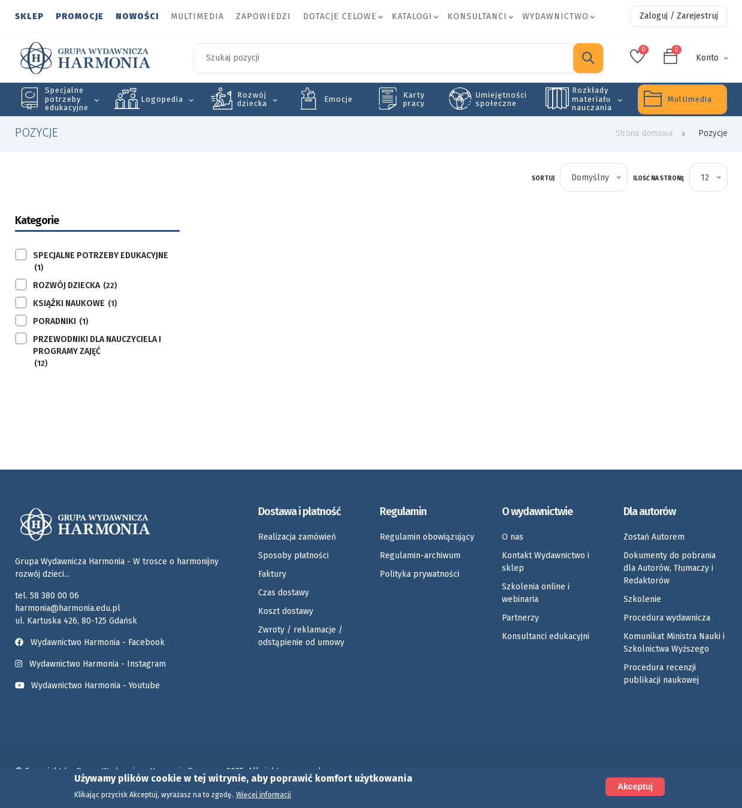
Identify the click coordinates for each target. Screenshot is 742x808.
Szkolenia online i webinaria (536, 593)
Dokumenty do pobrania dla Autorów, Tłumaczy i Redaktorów (669, 568)
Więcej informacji (263, 795)
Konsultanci (477, 16)
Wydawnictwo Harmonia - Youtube (95, 685)
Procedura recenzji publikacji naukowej (661, 673)
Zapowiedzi (263, 16)
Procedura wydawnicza (666, 618)
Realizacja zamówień (297, 537)
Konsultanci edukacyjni (545, 636)
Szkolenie (642, 599)
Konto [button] (707, 58)
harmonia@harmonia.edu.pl (67, 608)
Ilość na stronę (658, 178)
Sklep (29, 16)
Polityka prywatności (419, 574)
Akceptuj (635, 786)
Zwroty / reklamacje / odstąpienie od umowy (301, 636)
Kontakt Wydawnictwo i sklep (545, 561)
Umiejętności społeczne (501, 99)
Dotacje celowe (340, 16)
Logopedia (162, 99)
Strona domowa (644, 133)
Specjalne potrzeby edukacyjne (67, 99)
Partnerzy (520, 618)
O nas (512, 537)
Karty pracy (414, 99)
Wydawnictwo (555, 16)
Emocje (338, 99)
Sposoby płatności (293, 555)
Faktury (272, 574)
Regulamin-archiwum (420, 555)
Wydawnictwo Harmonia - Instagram (97, 664)
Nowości (137, 16)
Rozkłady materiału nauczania (592, 99)
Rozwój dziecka (252, 99)
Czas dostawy (283, 593)
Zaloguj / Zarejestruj (679, 16)
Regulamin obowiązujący (427, 537)
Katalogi (412, 16)
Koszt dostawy (285, 611)
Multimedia (197, 16)
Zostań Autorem (654, 537)
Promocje (80, 16)
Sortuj (543, 178)
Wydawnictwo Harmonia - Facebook (92, 642)
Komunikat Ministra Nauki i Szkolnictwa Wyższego (674, 642)
